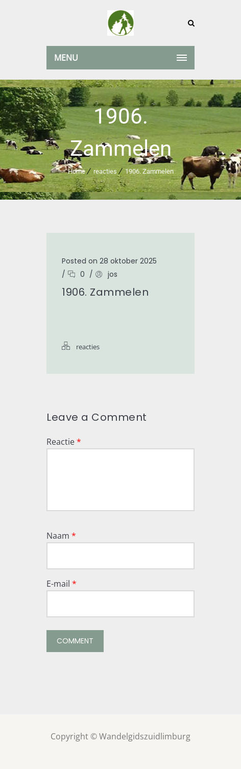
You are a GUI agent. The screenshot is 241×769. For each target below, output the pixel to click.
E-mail (61, 583)
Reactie (63, 441)
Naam (61, 535)
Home (76, 171)
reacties (105, 171)
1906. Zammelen (149, 171)
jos (112, 274)
